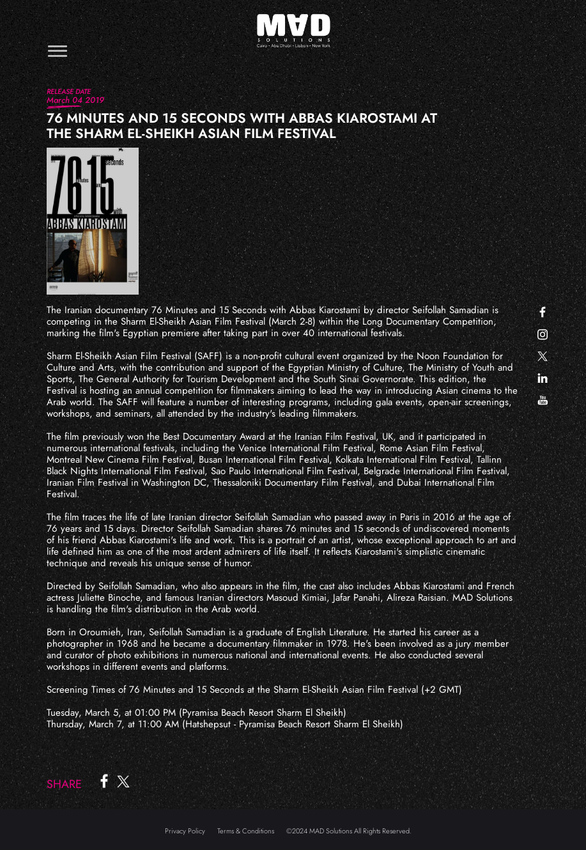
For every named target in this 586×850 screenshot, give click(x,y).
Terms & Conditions (245, 831)
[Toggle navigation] (57, 51)
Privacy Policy (185, 831)
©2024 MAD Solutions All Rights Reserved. (349, 831)
